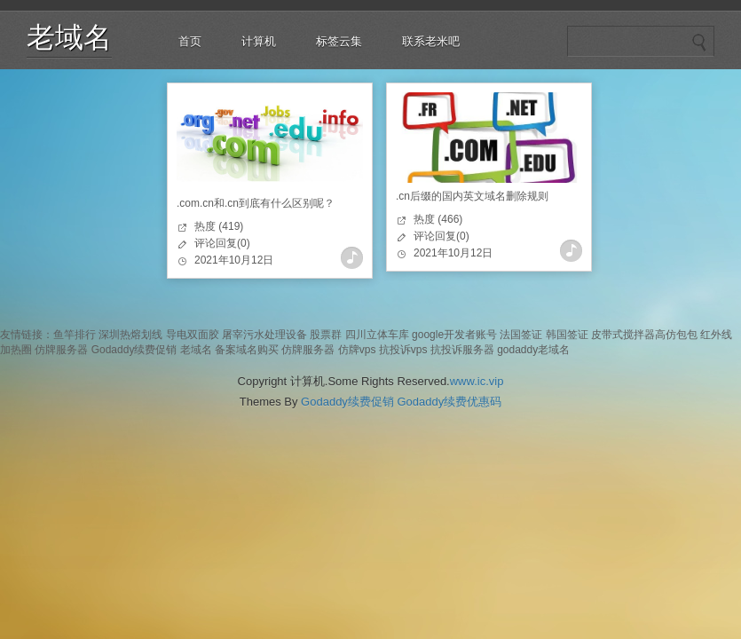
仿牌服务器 (61, 349)
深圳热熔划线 (130, 334)
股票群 (326, 334)
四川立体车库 (377, 334)
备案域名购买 (247, 349)
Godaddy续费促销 (134, 349)
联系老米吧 (431, 41)
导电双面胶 (192, 334)
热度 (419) (218, 226)
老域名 (69, 37)
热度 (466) (438, 219)
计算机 (258, 41)
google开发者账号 (454, 334)
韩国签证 (567, 334)
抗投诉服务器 (462, 349)
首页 (189, 41)
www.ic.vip (477, 381)
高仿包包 (676, 334)
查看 (352, 258)
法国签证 (521, 334)
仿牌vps (357, 349)
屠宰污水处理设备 (264, 334)
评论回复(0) (222, 243)
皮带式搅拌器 (623, 334)
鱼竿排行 (74, 334)
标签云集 (339, 41)
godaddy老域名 (533, 349)
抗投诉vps (403, 349)
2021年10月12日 (233, 260)
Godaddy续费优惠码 (449, 401)
